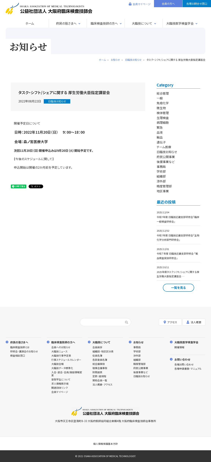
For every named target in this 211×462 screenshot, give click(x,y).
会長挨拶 (97, 347)
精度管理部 (164, 186)
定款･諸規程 (99, 376)
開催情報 (179, 347)
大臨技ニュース (59, 351)
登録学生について (60, 379)
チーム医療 (164, 147)
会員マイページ (142, 4)
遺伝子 (161, 142)
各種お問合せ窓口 (196, 3)
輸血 (160, 137)
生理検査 (163, 117)
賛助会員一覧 (99, 380)
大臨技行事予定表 (61, 355)
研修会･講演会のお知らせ (24, 351)
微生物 (161, 108)
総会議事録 (98, 364)
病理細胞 (163, 122)
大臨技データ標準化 (62, 368)
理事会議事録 (99, 368)
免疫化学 (163, 103)
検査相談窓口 (17, 355)
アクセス (170, 322)
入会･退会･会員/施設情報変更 (66, 374)
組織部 (161, 176)
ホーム (29, 23)
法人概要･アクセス (102, 384)
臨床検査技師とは (20, 347)
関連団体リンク (59, 388)
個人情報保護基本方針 (105, 444)
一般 (160, 98)
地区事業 (163, 191)
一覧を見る (178, 287)
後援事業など (166, 161)
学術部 (161, 171)
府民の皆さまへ (66, 23)
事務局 (161, 166)
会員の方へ (168, 3)
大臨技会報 (57, 364)
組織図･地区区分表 (102, 351)
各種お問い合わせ (184, 364)
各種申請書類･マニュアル (188, 368)
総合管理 (163, 93)
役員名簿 (97, 355)
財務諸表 (97, 372)
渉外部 (161, 181)
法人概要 (194, 322)
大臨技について (142, 23)
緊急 (160, 127)
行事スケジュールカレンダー (66, 359)
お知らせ (138, 342)
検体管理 (163, 113)
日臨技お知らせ (57, 101)
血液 (160, 132)
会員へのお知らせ (60, 347)
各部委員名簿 (99, 359)
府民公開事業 (166, 156)
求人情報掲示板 (60, 383)
